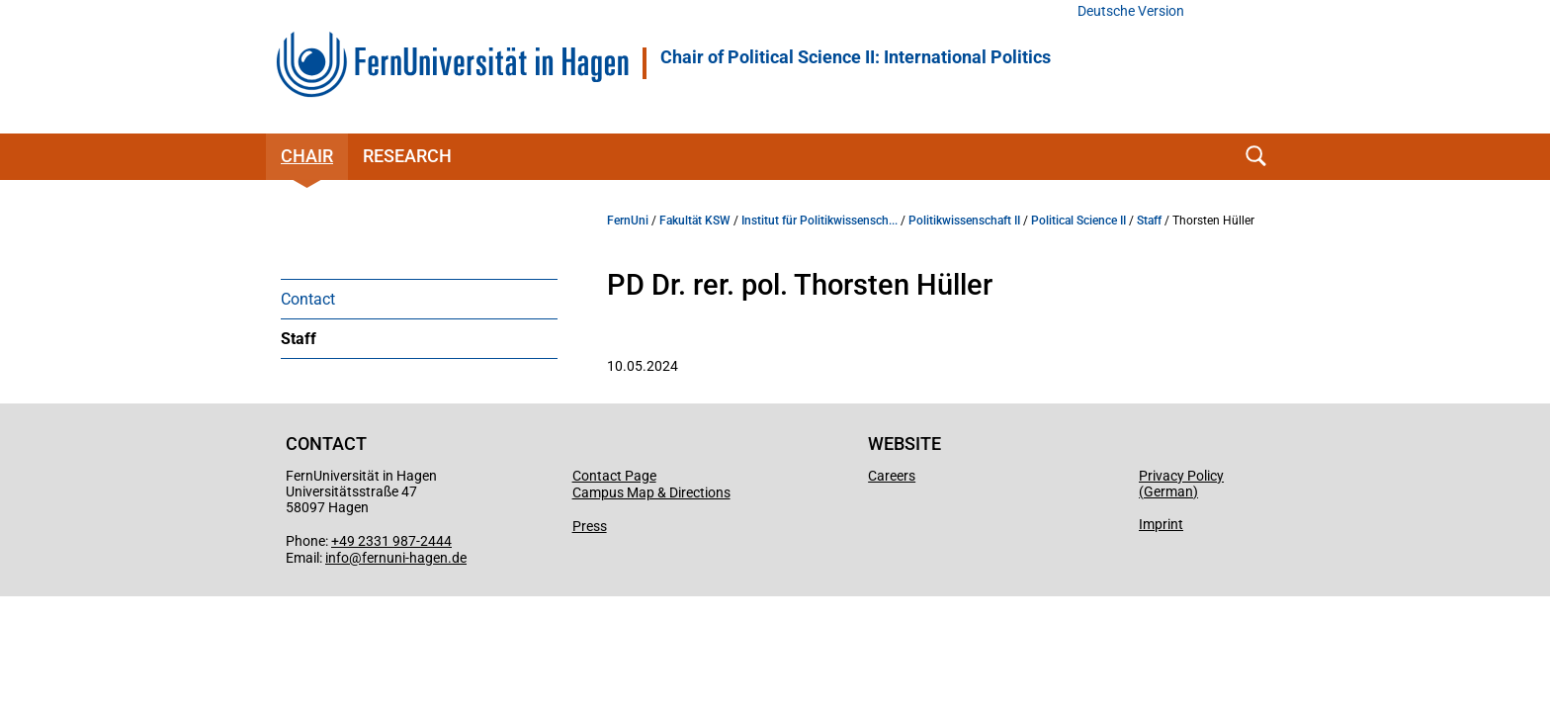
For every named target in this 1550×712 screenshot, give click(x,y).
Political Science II (1078, 220)
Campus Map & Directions (651, 492)
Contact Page (614, 476)
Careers (891, 476)
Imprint (1161, 524)
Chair (307, 155)
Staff (298, 338)
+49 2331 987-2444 (391, 541)
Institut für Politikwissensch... (819, 220)
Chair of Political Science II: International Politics (855, 57)
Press (589, 526)
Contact (308, 299)
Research (407, 155)
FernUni (627, 220)
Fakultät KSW (695, 220)
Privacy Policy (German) (1181, 483)
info (337, 558)
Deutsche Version (1130, 11)
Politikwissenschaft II (964, 220)
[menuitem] (419, 298)
